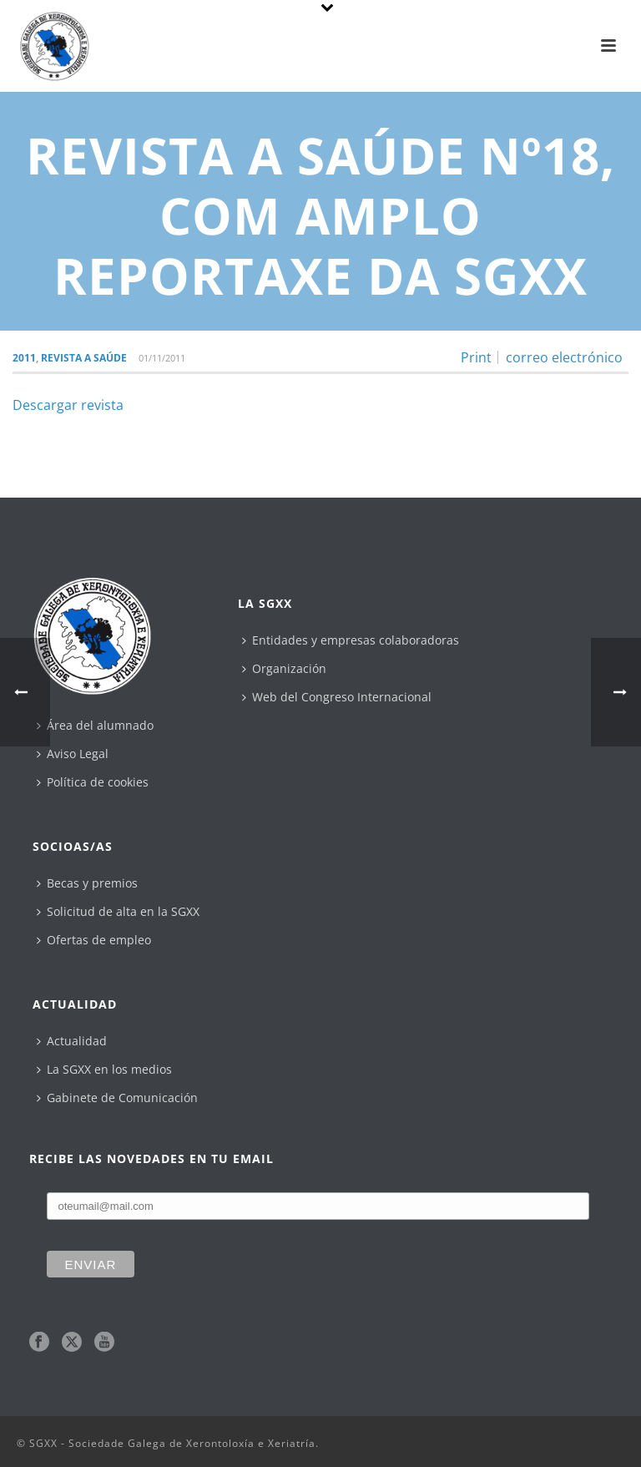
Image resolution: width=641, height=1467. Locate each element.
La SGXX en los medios (104, 1069)
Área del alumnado (95, 725)
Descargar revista (68, 405)
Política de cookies (93, 782)
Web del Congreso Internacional (337, 697)
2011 (24, 358)
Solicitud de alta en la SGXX (118, 911)
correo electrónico (564, 357)
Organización (284, 668)
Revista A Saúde (84, 358)
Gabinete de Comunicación (117, 1097)
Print (476, 357)
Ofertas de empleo (94, 940)
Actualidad (72, 1041)
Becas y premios (87, 883)
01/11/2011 (162, 358)
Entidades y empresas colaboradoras (350, 640)
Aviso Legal (73, 753)
